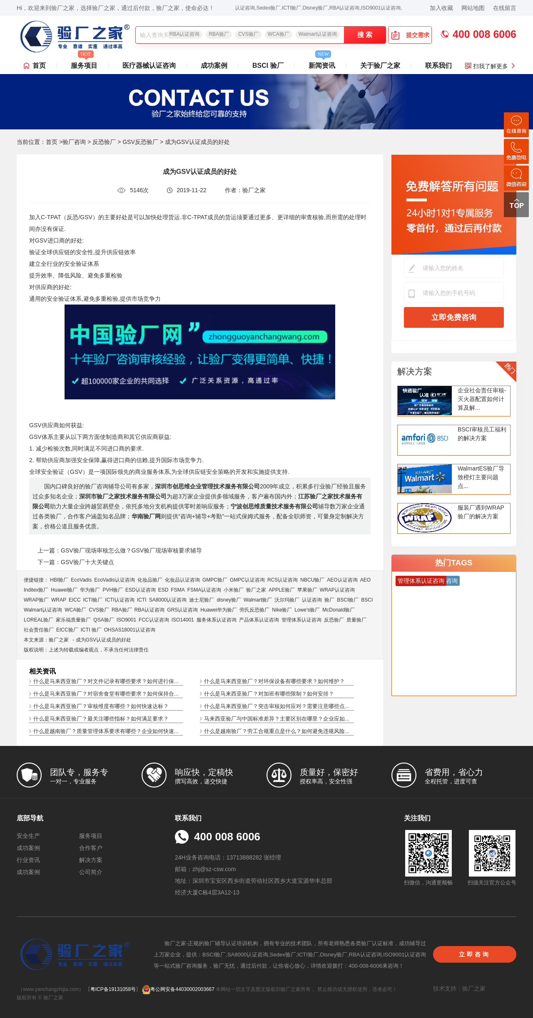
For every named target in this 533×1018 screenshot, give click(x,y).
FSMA (177, 590)
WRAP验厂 (36, 600)
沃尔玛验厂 (286, 600)
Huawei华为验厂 (218, 610)
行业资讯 (28, 860)
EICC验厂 (67, 630)
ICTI (142, 600)
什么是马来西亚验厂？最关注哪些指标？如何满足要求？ (101, 719)
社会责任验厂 (39, 630)
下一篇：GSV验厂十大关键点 (75, 562)
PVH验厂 (112, 590)
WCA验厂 (278, 34)
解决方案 (414, 371)
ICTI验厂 (93, 600)
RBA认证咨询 (184, 34)
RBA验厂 (219, 34)
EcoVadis (81, 580)
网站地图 (473, 8)
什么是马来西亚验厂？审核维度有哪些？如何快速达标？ (101, 706)
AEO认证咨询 (342, 580)
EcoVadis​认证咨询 (114, 580)
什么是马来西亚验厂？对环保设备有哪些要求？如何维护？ (274, 681)
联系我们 (438, 65)
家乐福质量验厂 (73, 620)
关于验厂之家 (380, 65)
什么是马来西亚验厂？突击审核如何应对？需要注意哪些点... (276, 706)
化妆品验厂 (149, 580)
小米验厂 (234, 590)
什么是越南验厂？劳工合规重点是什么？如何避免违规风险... (276, 731)
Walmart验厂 (258, 600)
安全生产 (28, 835)
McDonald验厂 (338, 610)
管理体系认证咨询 (301, 620)
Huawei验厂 (64, 590)
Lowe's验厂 (307, 610)
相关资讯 (42, 671)
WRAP (58, 600)
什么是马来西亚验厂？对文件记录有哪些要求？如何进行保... (106, 681)
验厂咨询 (74, 142)
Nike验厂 (282, 610)
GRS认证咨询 (182, 610)
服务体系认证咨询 (217, 620)
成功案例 (214, 65)
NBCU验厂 (312, 580)
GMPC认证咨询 (247, 580)
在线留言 (504, 8)
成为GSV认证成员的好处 (103, 640)
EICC (75, 600)
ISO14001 (183, 620)
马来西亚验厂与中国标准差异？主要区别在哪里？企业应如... (276, 719)
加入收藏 (441, 8)
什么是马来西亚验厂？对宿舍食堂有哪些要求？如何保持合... (106, 694)
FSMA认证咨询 (204, 590)
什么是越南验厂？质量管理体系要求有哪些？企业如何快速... (106, 731)
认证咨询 (312, 600)
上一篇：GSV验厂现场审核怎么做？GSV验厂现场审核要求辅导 (119, 550)
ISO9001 (126, 620)
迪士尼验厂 (201, 600)
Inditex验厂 (36, 590)
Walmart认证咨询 (318, 34)
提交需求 (410, 35)
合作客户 (90, 848)
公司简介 (90, 872)
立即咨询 (475, 954)
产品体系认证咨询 (259, 620)
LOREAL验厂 (38, 620)
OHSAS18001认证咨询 (129, 630)
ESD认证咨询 (140, 590)
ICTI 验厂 (91, 630)
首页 (39, 65)
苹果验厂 (307, 590)
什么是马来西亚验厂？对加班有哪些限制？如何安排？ (269, 694)
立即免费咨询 (453, 317)
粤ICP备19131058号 (113, 989)
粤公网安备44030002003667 (178, 989)
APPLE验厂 (282, 590)
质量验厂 (356, 620)
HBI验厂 (59, 580)
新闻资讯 (322, 63)
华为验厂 (90, 590)
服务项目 (84, 63)
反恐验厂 (104, 142)
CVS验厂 (248, 34)
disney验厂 (229, 600)
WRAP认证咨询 (337, 590)
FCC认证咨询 (154, 620)
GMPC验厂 (214, 580)
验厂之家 (256, 590)
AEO (365, 580)
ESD (163, 590)
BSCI (367, 600)
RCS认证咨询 (282, 580)
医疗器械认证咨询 (149, 65)
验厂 (329, 600)
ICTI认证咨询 (119, 600)
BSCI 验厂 (268, 65)
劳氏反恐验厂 (254, 610)
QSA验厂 (103, 620)
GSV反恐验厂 (140, 142)
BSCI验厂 (348, 600)
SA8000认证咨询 (168, 600)
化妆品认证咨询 (182, 580)
